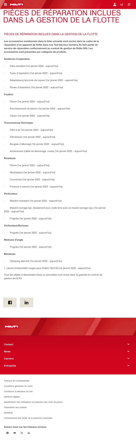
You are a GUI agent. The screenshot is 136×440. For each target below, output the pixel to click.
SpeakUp (8, 412)
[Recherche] (128, 4)
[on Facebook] (10, 302)
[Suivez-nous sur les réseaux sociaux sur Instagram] (21, 432)
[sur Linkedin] (26, 302)
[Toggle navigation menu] (5, 4)
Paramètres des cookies (15, 407)
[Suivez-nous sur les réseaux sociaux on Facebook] (7, 432)
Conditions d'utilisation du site (18, 391)
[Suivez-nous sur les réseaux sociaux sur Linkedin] (28, 432)
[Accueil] (16, 4)
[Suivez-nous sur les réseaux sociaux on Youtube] (14, 432)
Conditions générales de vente (18, 386)
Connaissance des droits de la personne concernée (28, 418)
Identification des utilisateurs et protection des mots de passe (33, 402)
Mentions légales (12, 396)
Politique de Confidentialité (16, 380)
